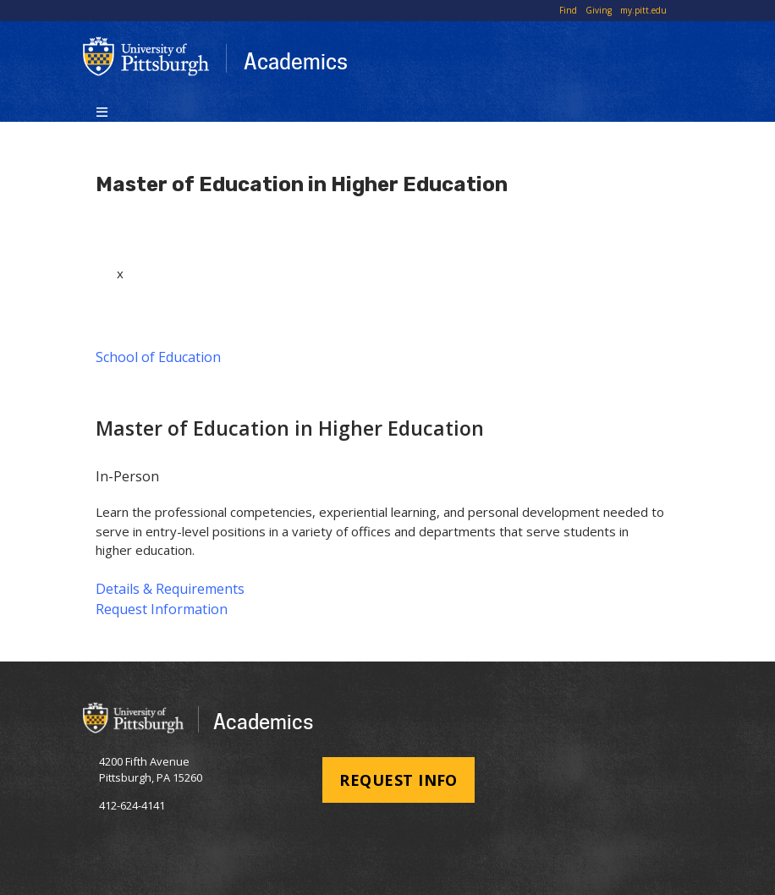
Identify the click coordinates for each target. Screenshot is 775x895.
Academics (296, 61)
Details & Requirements (170, 588)
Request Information (162, 609)
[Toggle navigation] (102, 111)
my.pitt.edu (643, 10)
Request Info (398, 780)
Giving (598, 10)
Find (568, 10)
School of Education (158, 357)
